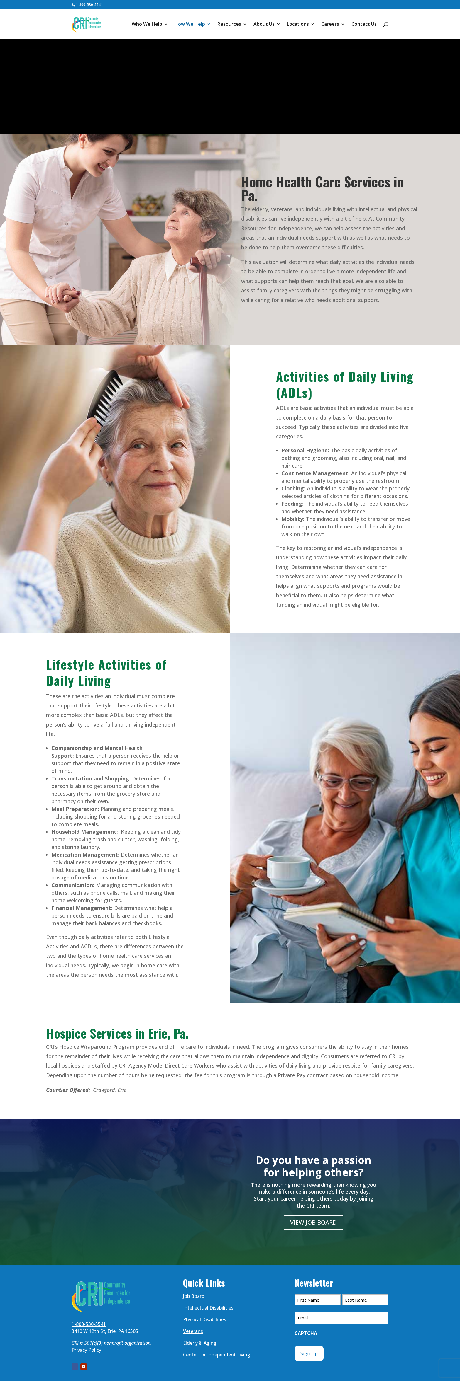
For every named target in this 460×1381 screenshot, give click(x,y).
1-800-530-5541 (89, 4)
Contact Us (364, 24)
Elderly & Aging (200, 1343)
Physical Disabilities (204, 1319)
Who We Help (147, 24)
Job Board (193, 1296)
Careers (330, 24)
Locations (298, 24)
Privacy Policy (86, 1350)
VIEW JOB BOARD (313, 1222)
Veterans (193, 1331)
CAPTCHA (306, 1333)
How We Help (190, 24)
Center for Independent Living (216, 1354)
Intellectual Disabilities (208, 1308)
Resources (229, 24)
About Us (264, 24)
